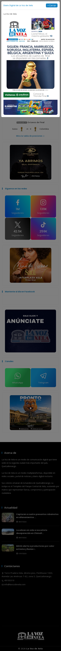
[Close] (52, 5)
